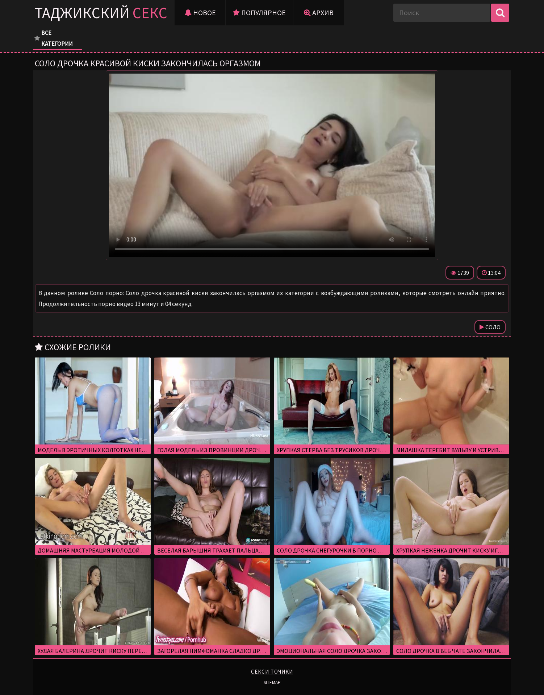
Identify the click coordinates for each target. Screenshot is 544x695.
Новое (200, 12)
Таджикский (101, 12)
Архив (319, 12)
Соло (490, 327)
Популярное (259, 12)
